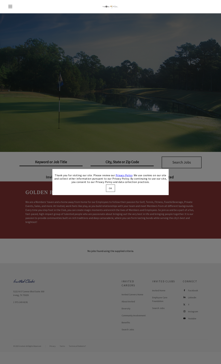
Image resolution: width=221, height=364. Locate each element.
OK (110, 188)
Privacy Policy (124, 175)
